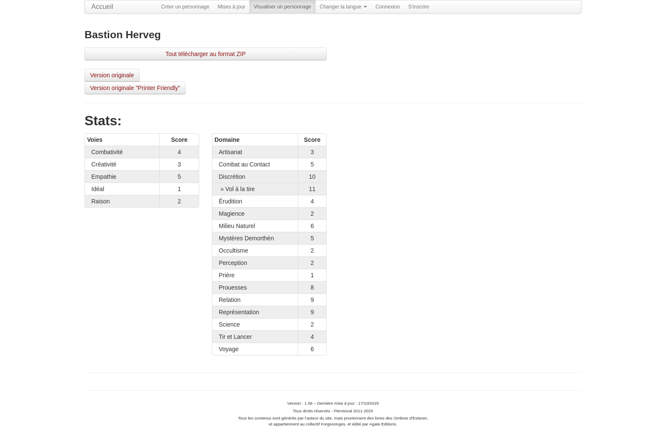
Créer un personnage (185, 7)
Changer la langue (343, 7)
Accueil (102, 6)
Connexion (387, 7)
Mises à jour (232, 7)
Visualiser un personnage (282, 7)
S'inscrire (418, 7)
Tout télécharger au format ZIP (205, 54)
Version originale (112, 75)
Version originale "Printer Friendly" (135, 87)
